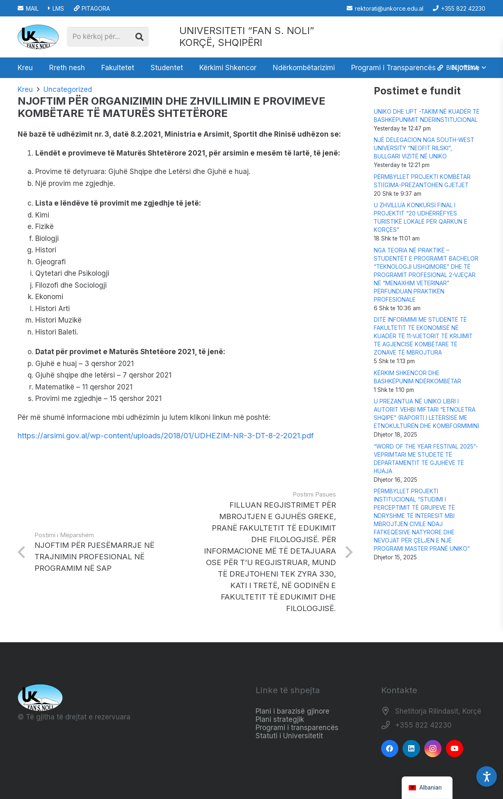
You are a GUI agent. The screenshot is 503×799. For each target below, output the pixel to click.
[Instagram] (433, 749)
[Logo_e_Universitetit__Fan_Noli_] (38, 37)
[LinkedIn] (411, 749)
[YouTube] (455, 749)
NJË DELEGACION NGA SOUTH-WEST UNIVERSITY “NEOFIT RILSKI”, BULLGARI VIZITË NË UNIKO (424, 148)
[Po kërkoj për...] (108, 37)
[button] (461, 67)
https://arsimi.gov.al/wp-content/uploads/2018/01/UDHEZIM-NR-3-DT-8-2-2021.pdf (166, 435)
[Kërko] (139, 37)
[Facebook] (390, 749)
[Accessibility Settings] (486, 776)
